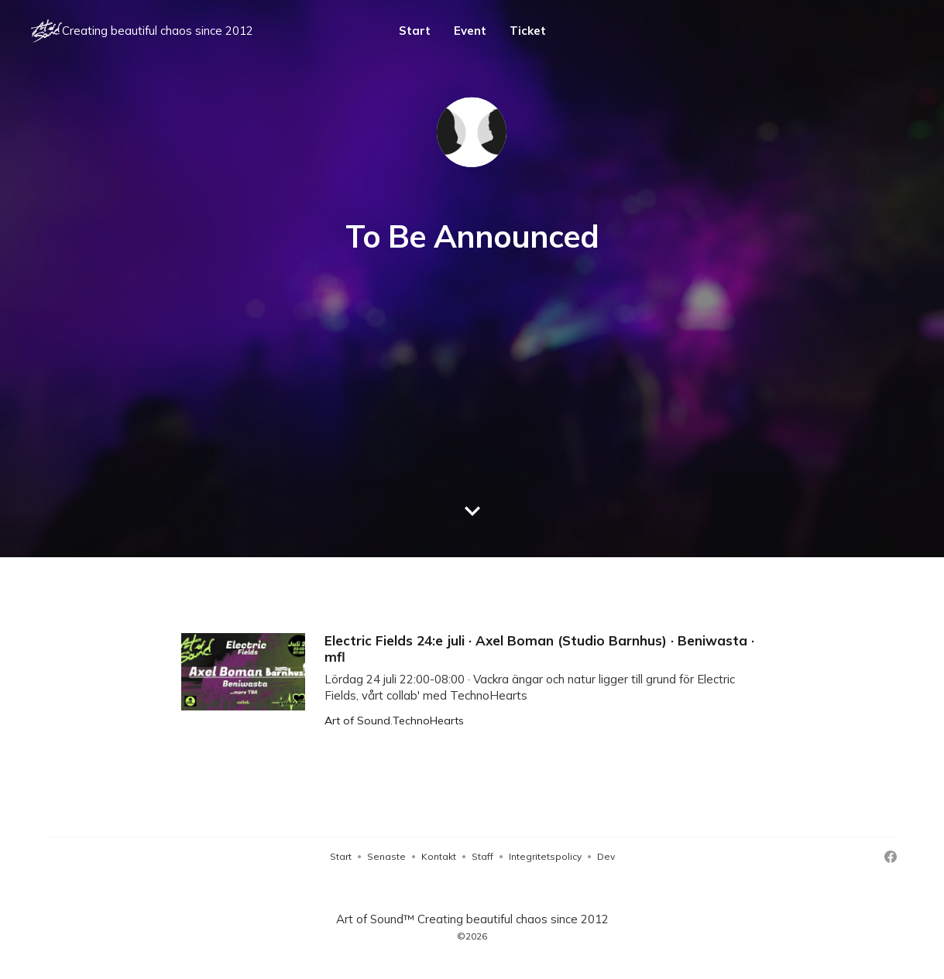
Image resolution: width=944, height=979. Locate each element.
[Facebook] (890, 857)
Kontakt (438, 856)
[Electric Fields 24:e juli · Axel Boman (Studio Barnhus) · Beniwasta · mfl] (471, 679)
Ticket (528, 30)
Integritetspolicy (545, 856)
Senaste (386, 856)
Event (470, 30)
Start (415, 30)
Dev (606, 856)
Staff (482, 856)
